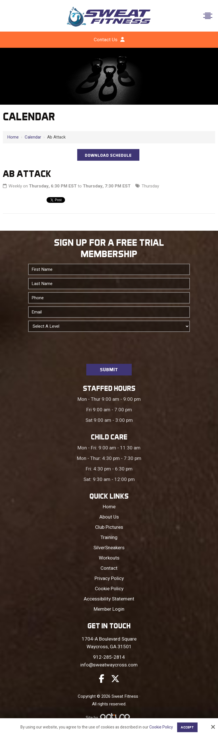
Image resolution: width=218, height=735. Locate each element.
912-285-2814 (109, 657)
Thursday (150, 186)
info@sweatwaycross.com (109, 664)
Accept (187, 727)
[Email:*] (109, 312)
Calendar (33, 137)
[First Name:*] (109, 269)
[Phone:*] (109, 298)
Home (13, 137)
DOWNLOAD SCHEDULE (108, 155)
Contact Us (106, 39)
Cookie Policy (161, 727)
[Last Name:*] (109, 283)
